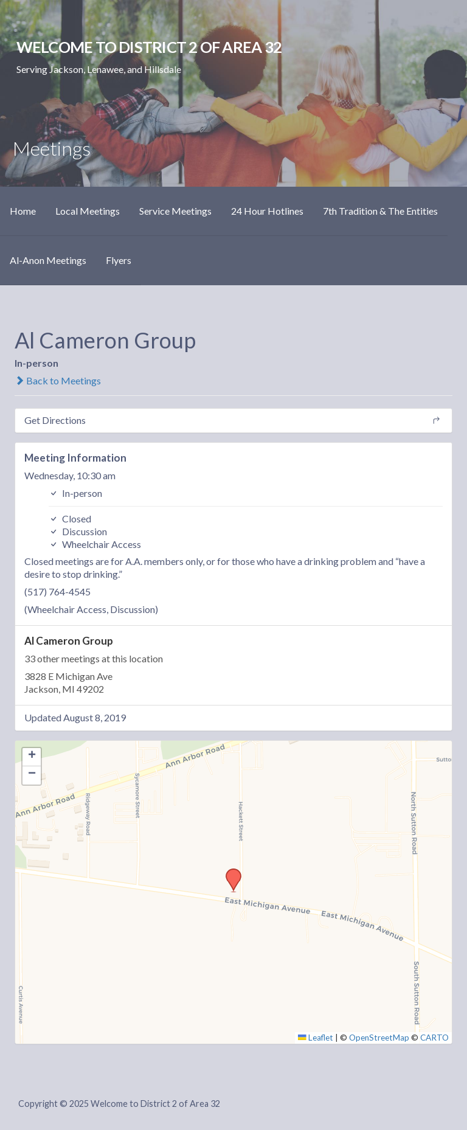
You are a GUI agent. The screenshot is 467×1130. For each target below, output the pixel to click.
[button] (229, 872)
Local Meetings (87, 211)
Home (23, 211)
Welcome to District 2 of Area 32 (149, 47)
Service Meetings (175, 211)
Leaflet (315, 1037)
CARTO (434, 1037)
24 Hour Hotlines (267, 211)
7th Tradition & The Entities (380, 211)
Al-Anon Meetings (48, 260)
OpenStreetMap (379, 1037)
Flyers (118, 260)
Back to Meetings (58, 380)
